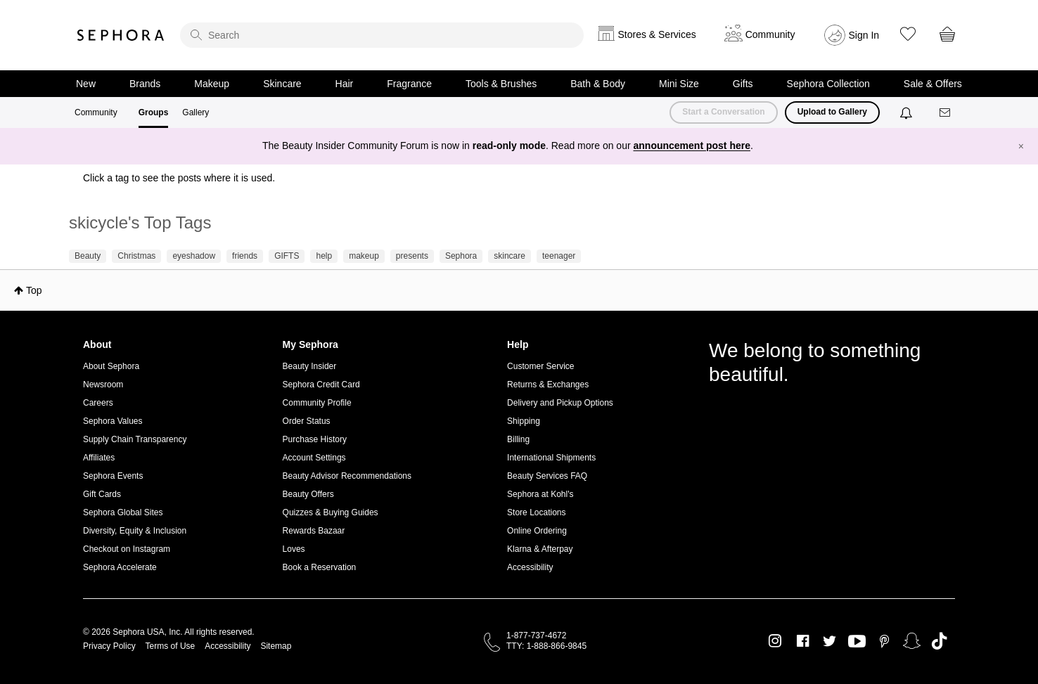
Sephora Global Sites (122, 512)
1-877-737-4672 (536, 635)
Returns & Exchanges (548, 384)
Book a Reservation (320, 567)
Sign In (864, 35)
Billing (518, 439)
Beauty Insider (310, 366)
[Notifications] (907, 112)
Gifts (743, 83)
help (324, 256)
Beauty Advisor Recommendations (347, 476)
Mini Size (679, 83)
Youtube (857, 642)
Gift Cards (102, 494)
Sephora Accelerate (120, 567)
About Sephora (111, 366)
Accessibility (530, 567)
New (86, 83)
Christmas (136, 256)
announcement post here (692, 145)
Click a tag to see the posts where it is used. (179, 177)
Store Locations (536, 512)
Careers (98, 403)
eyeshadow (193, 256)
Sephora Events (113, 476)
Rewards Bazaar (314, 531)
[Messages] (946, 112)
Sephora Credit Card (321, 384)
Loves (294, 549)
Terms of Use (171, 646)
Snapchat (912, 641)
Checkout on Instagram (126, 549)
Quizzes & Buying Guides (330, 512)
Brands (144, 83)
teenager (558, 256)
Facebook (803, 641)
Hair (344, 83)
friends (244, 256)
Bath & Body (597, 83)
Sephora (121, 35)
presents (412, 256)
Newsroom (103, 384)
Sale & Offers (933, 83)
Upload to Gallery (832, 112)
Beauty (88, 256)
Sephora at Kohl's (540, 494)
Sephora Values (113, 421)
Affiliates (99, 458)
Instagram (775, 641)
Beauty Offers (308, 494)
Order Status (307, 421)
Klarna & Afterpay (539, 549)
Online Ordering (537, 531)
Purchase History (315, 439)
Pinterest (884, 641)
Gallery (195, 112)
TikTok (939, 641)
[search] (382, 35)
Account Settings (314, 458)
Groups (154, 112)
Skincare (282, 83)
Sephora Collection (828, 83)
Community (96, 112)
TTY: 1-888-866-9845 (546, 646)
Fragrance (409, 83)
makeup (364, 256)
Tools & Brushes (501, 83)
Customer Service (540, 366)
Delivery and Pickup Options (560, 403)
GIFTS (286, 256)
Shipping (523, 421)
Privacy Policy (109, 646)
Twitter (829, 641)
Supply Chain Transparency (134, 439)
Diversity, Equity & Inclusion (134, 531)
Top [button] (34, 290)
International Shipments (551, 458)
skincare (509, 256)
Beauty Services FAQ (547, 476)
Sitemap (275, 646)
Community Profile (317, 403)
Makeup (211, 83)
